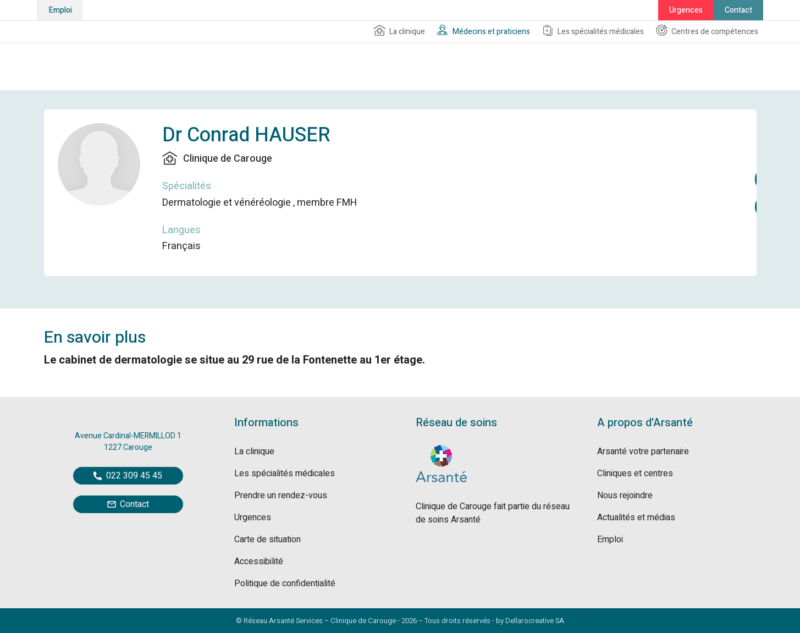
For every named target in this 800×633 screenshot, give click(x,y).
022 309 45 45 (127, 475)
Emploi (60, 10)
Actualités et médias (636, 517)
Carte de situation (267, 539)
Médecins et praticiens (483, 31)
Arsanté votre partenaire (643, 451)
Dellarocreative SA (534, 620)
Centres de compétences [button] (706, 31)
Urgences (686, 10)
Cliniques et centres (635, 473)
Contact (738, 10)
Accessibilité (258, 561)
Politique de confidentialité (284, 583)
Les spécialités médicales (592, 31)
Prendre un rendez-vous (280, 495)
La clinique (399, 31)
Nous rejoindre (625, 495)
